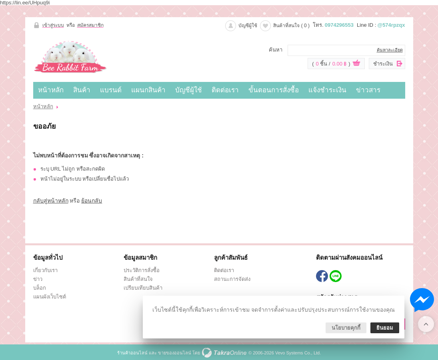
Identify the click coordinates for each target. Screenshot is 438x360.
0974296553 (339, 25)
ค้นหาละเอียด (390, 50)
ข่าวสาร (368, 90)
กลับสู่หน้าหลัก (50, 200)
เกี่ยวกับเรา (45, 270)
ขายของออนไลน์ (174, 352)
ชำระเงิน (383, 64)
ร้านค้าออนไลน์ (132, 352)
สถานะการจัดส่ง (232, 279)
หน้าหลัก (51, 90)
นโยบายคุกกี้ (346, 328)
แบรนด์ (111, 90)
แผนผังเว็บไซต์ (49, 297)
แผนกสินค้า (148, 90)
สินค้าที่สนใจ (291, 25)
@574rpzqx (391, 25)
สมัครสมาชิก (90, 25)
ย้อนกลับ (91, 200)
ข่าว (37, 279)
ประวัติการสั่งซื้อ (142, 270)
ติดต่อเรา (225, 90)
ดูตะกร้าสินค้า (356, 64)
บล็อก (39, 288)
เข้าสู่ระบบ (53, 25)
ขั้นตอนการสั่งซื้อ (273, 90)
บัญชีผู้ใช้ (247, 25)
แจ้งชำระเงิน (327, 90)
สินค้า (81, 90)
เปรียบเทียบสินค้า (143, 288)
